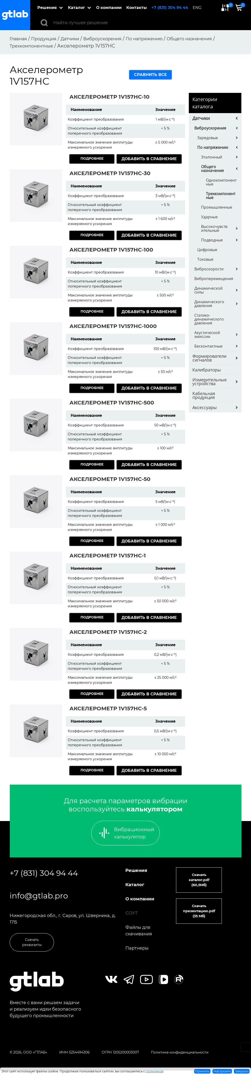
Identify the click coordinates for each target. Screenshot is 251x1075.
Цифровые (207, 249)
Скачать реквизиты (32, 951)
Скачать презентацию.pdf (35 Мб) (199, 911)
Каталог (78, 7)
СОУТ (131, 913)
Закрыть (242, 1071)
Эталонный (211, 157)
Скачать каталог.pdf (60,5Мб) (199, 880)
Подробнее (92, 159)
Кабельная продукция (203, 395)
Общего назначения (212, 168)
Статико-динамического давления (209, 319)
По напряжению (212, 147)
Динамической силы (208, 290)
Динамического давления (209, 303)
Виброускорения (210, 128)
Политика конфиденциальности (180, 1057)
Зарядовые (207, 137)
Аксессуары (204, 407)
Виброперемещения (213, 278)
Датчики (201, 118)
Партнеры (137, 948)
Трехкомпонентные (220, 195)
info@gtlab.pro (39, 900)
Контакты (138, 7)
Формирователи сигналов (209, 358)
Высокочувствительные (214, 228)
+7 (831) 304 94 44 (171, 7)
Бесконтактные (208, 346)
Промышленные (216, 207)
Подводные (212, 240)
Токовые (205, 259)
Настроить (222, 1071)
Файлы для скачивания (138, 931)
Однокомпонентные (221, 182)
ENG (199, 7)
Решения (49, 7)
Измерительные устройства (209, 381)
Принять (202, 1071)
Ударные (209, 216)
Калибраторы (206, 370)
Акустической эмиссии (207, 334)
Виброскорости (209, 269)
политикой (154, 1071)
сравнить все (150, 74)
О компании (111, 7)
